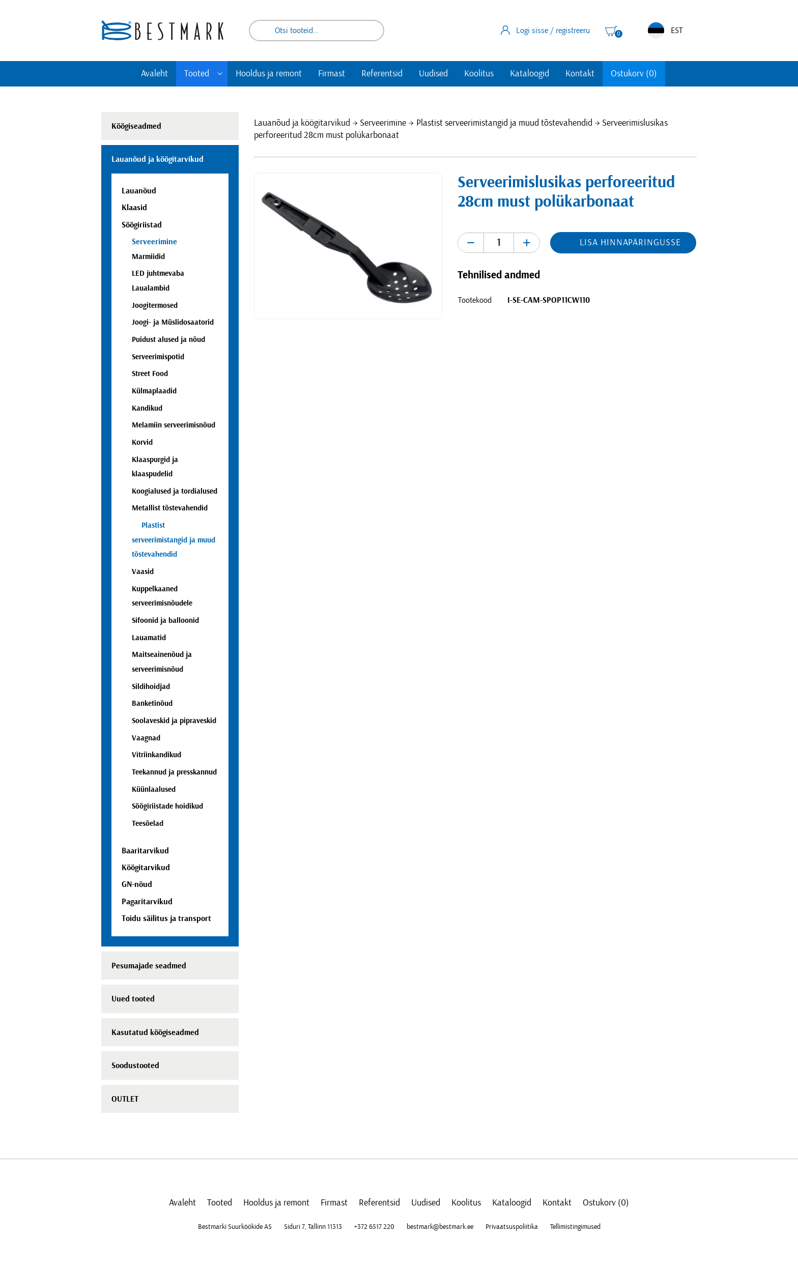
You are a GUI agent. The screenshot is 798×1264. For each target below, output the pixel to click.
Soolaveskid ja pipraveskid (174, 721)
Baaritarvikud (145, 851)
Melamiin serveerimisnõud (173, 425)
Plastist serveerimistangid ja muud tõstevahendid (504, 123)
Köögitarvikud (146, 868)
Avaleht (154, 73)
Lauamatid (149, 638)
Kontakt (579, 73)
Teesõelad (147, 823)
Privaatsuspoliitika (512, 1226)
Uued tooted (133, 999)
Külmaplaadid (154, 391)
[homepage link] (162, 30)
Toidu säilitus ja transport (166, 918)
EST (665, 30)
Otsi (369, 30)
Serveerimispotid (158, 357)
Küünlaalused (154, 789)
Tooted (196, 73)
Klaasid (134, 208)
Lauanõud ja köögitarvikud (302, 123)
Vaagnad (146, 738)
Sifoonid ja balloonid (165, 620)
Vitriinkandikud (156, 755)
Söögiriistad (142, 225)
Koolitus (479, 73)
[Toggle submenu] (219, 73)
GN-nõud (137, 884)
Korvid (142, 442)
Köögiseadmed (136, 126)
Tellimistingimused (575, 1226)
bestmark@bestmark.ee (440, 1226)
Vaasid (143, 572)
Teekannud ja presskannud (174, 772)
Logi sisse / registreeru (545, 30)
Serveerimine (383, 123)
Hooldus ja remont (269, 73)
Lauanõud (139, 191)
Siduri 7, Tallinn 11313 (313, 1226)
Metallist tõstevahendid (170, 508)
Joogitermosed (155, 305)
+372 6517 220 (374, 1226)
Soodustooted (135, 1065)
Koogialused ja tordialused (174, 491)
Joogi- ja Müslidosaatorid (173, 322)
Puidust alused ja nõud (168, 339)
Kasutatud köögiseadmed (155, 1032)
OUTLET (124, 1099)
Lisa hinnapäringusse (630, 242)
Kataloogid (529, 73)
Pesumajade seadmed (148, 966)
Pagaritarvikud (147, 902)
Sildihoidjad (151, 687)
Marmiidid (148, 257)
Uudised (433, 73)
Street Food (150, 374)
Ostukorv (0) (634, 73)
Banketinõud (152, 703)
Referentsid (382, 73)
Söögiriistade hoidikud (167, 806)
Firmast (331, 73)
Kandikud (147, 408)
